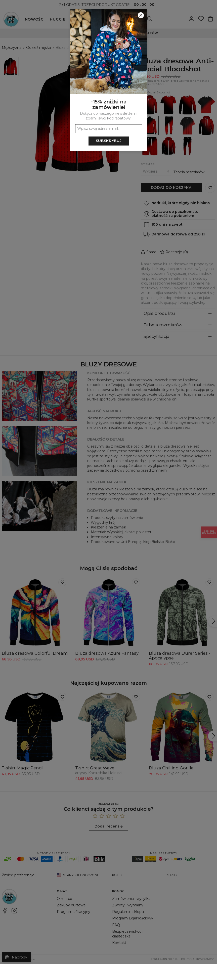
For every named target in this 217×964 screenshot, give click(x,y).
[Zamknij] (141, 15)
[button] (108, 482)
